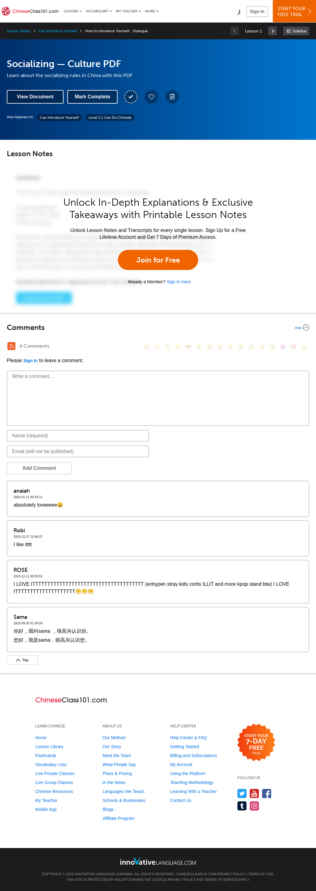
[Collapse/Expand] (158, 327)
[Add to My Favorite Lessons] (151, 97)
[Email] (78, 451)
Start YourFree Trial (295, 11)
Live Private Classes (54, 773)
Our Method (113, 737)
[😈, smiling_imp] (283, 347)
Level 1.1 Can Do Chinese (110, 117)
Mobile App (45, 809)
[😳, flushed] (157, 347)
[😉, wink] (230, 347)
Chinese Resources (54, 791)
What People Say (119, 764)
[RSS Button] (11, 346)
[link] (272, 31)
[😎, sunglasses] (188, 347)
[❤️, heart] (293, 347)
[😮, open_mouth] (272, 347)
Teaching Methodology (191, 782)
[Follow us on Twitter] (242, 793)
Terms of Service (221, 879)
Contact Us (180, 800)
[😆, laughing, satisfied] (209, 347)
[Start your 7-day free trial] (256, 743)
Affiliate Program (118, 818)
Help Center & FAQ (188, 737)
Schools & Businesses (123, 800)
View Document (35, 96)
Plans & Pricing (117, 773)
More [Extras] (150, 11)
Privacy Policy (231, 874)
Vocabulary (97, 11)
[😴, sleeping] (262, 347)
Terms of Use (260, 874)
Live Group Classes (54, 782)
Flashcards (45, 755)
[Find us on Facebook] (267, 793)
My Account (181, 764)
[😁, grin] (167, 347)
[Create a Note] (172, 97)
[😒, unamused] (178, 347)
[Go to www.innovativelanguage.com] (158, 861)
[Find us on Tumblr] (242, 806)
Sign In (257, 11)
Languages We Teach (123, 791)
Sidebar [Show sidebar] (299, 31)
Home (41, 737)
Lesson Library (19, 31)
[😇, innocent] (251, 347)
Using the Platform (188, 773)
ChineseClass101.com (196, 874)
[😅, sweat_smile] (220, 347)
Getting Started (184, 746)
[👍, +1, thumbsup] (304, 347)
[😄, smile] (146, 347)
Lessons (71, 11)
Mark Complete (92, 96)
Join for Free (158, 259)
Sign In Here (179, 281)
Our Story (111, 746)
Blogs (107, 809)
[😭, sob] (241, 347)
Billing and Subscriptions (193, 755)
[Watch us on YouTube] (254, 793)
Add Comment (39, 468)
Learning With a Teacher (193, 791)
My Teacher (126, 11)
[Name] (78, 436)
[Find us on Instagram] (254, 806)
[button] (236, 11)
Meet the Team (116, 755)
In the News (113, 782)
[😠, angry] (199, 347)
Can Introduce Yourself (58, 31)
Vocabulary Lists (51, 764)
